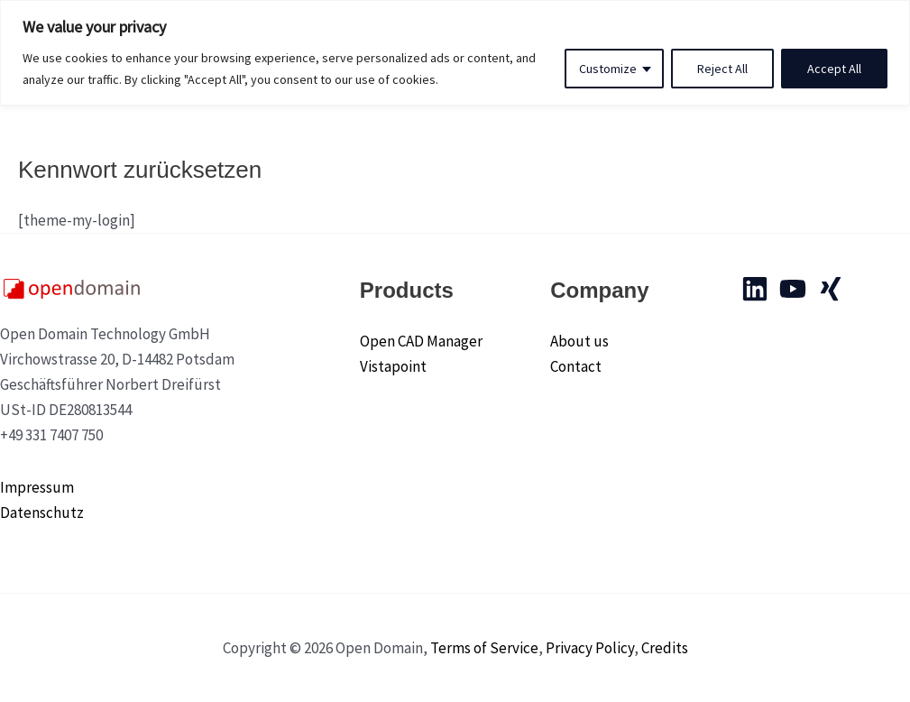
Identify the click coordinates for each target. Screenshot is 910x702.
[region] (455, 53)
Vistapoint (393, 366)
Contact (576, 366)
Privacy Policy (590, 648)
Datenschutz (42, 512)
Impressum (37, 487)
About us (579, 341)
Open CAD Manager (421, 341)
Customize (608, 68)
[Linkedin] (754, 288)
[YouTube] (792, 288)
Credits (664, 648)
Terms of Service (484, 648)
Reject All (722, 68)
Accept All (834, 68)
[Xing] (830, 288)
